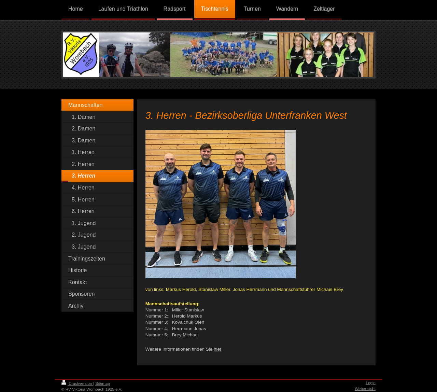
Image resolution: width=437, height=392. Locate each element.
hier (218, 349)
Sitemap (102, 383)
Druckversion (77, 383)
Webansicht (365, 388)
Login (371, 382)
